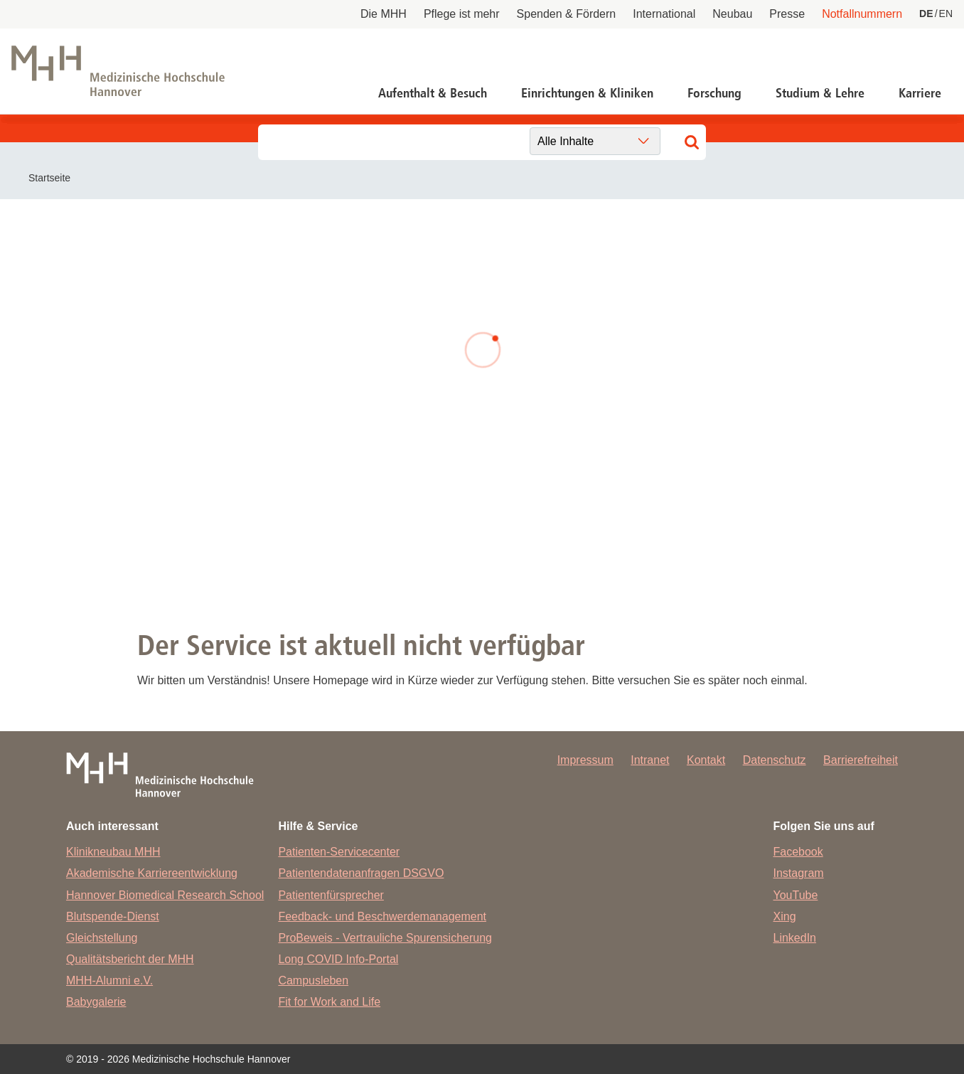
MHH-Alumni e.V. (109, 980)
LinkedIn (795, 938)
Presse (787, 14)
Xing (784, 916)
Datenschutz (774, 760)
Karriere (920, 93)
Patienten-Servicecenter (339, 852)
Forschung (714, 93)
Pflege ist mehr (462, 14)
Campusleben (313, 980)
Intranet (650, 760)
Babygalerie (96, 1002)
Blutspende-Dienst (112, 916)
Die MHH (383, 14)
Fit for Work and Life (329, 1002)
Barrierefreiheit (860, 760)
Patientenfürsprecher (331, 895)
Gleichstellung (102, 938)
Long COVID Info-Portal (338, 959)
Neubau (732, 14)
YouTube (795, 895)
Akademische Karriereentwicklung (151, 873)
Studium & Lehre (820, 93)
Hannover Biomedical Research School (165, 895)
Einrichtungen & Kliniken (587, 93)
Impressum (585, 760)
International (664, 14)
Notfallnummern (862, 14)
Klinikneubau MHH (113, 852)
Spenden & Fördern (566, 14)
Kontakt (706, 760)
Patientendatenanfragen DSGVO (361, 873)
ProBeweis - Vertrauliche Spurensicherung (385, 938)
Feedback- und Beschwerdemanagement (382, 916)
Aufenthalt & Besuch (432, 93)
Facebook (798, 852)
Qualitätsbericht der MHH (130, 959)
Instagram (798, 873)
